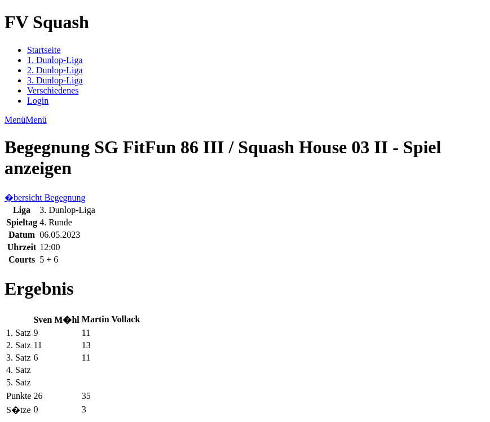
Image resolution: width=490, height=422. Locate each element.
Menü (15, 120)
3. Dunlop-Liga (55, 80)
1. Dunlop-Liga (55, 60)
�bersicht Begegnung (45, 197)
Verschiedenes (53, 90)
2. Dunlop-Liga (55, 70)
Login (37, 100)
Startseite (44, 50)
